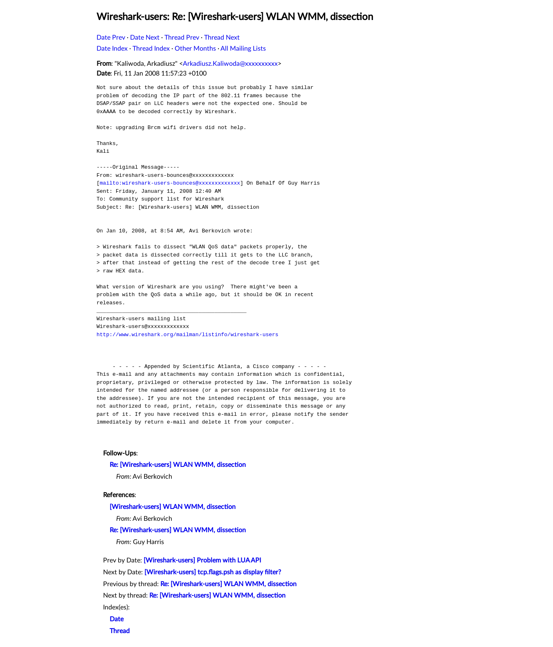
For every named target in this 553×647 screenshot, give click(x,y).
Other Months (195, 48)
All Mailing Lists (243, 48)
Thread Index (151, 48)
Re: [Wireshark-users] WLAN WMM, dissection (178, 465)
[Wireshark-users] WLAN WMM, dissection (173, 507)
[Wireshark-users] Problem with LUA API (202, 560)
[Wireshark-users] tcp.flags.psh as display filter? (212, 572)
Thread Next (222, 37)
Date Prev (111, 37)
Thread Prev (181, 37)
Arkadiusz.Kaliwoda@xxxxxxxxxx (230, 63)
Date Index (112, 48)
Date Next (145, 37)
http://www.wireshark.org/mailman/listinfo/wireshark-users (188, 334)
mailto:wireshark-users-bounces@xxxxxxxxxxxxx (170, 183)
